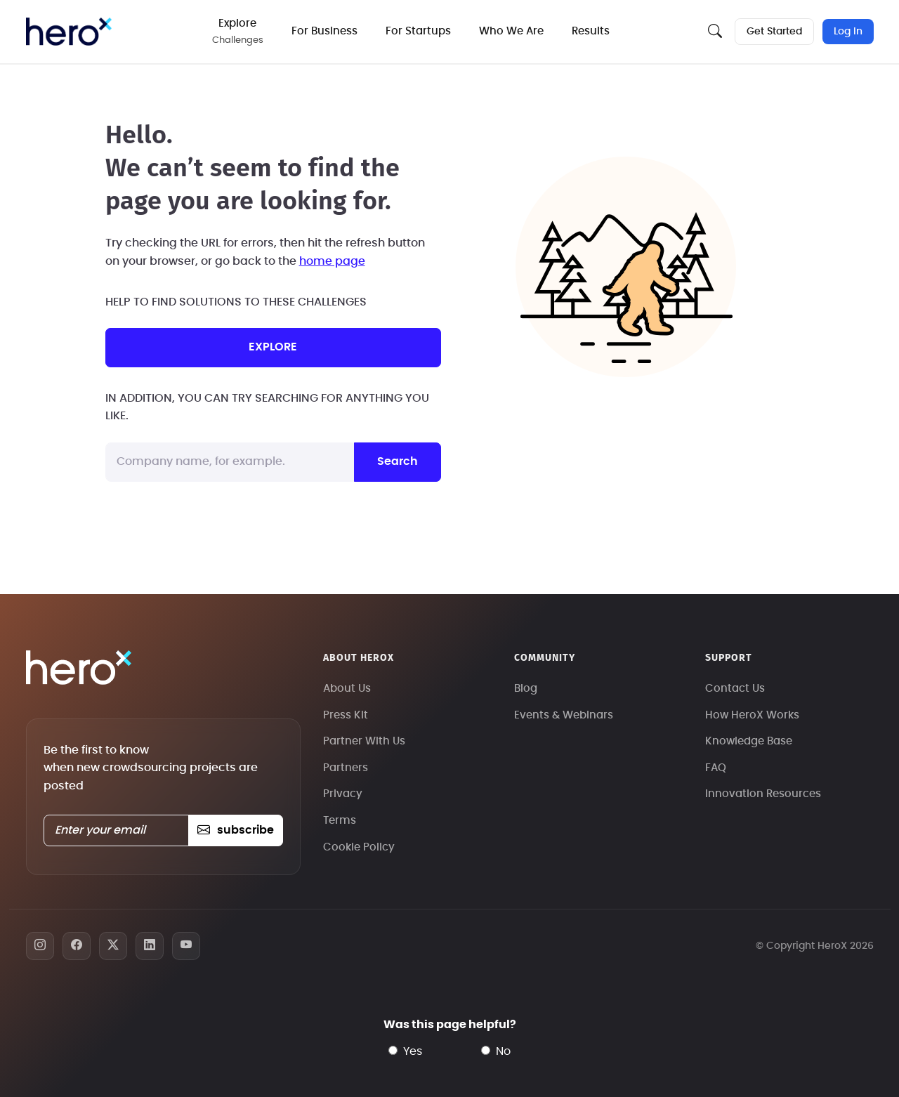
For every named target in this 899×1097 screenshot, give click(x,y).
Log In (848, 32)
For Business (324, 31)
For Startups (418, 31)
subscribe (235, 830)
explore (273, 347)
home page (332, 261)
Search (397, 461)
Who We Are (511, 31)
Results (591, 31)
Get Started (774, 32)
